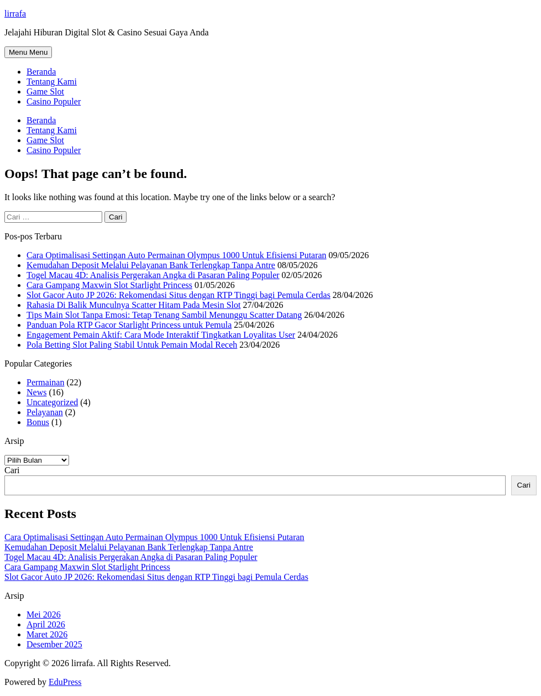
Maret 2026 (47, 634)
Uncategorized (52, 402)
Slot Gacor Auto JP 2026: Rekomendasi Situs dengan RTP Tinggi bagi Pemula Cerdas (178, 295)
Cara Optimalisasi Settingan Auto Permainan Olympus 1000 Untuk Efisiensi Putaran (177, 255)
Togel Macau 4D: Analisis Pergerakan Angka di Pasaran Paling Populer (153, 275)
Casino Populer (54, 101)
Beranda (41, 71)
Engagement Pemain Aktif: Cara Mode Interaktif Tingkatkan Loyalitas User (161, 334)
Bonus (38, 422)
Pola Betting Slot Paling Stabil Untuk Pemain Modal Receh (132, 344)
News (36, 392)
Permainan (45, 382)
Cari (12, 470)
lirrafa (15, 13)
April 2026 (46, 624)
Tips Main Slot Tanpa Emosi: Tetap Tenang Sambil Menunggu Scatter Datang (164, 315)
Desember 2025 (54, 644)
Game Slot (45, 91)
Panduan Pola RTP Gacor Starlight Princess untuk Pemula (129, 324)
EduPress (65, 682)
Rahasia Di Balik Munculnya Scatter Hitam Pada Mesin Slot (134, 305)
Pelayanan (45, 412)
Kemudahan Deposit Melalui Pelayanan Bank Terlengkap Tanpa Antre (151, 265)
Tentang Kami (52, 81)
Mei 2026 (44, 614)
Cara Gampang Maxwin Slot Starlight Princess (109, 285)
